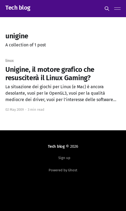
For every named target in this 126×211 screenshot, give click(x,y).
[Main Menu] (117, 9)
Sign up (64, 158)
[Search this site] (107, 8)
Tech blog (17, 8)
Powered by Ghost (63, 170)
